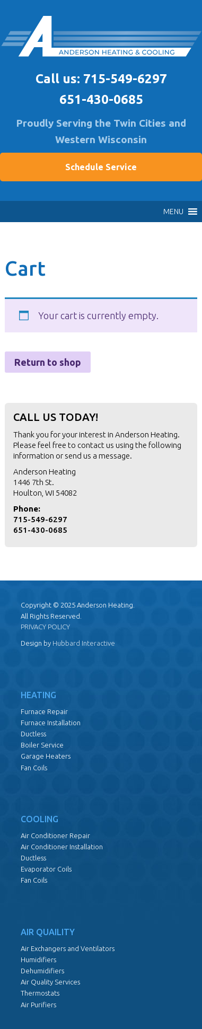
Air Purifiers (38, 1004)
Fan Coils (34, 767)
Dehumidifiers (42, 970)
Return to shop (47, 362)
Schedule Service (101, 167)
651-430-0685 (101, 99)
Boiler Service (42, 745)
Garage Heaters (46, 756)
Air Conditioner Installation (62, 846)
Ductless (33, 733)
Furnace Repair (44, 711)
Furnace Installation (51, 722)
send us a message (97, 455)
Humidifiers (38, 959)
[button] (173, 211)
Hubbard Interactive (83, 643)
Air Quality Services (50, 982)
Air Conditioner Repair (55, 835)
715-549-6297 (125, 79)
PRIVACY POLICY (45, 626)
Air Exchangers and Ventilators (68, 948)
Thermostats (40, 993)
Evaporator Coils (46, 869)
